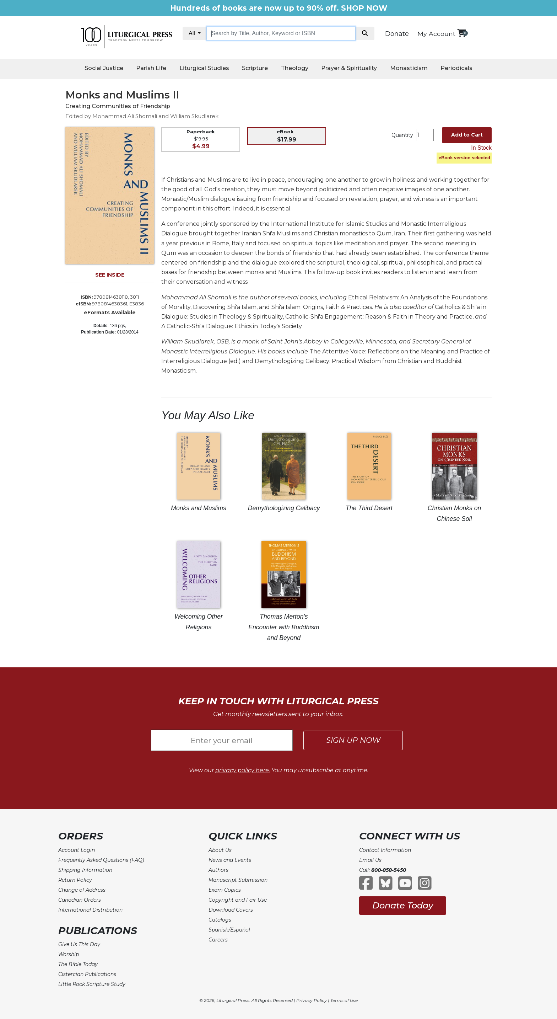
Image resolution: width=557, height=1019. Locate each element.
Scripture (255, 68)
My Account (436, 33)
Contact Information (385, 850)
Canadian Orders (79, 900)
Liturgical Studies (204, 68)
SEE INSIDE (109, 275)
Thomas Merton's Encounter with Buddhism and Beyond (283, 627)
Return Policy (75, 880)
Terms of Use (344, 1000)
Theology (294, 68)
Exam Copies (225, 890)
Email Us (370, 860)
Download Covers (231, 910)
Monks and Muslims (198, 508)
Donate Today (402, 905)
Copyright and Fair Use (238, 900)
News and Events (230, 860)
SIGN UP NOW (353, 740)
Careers (218, 940)
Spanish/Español (229, 930)
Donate (397, 34)
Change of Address (82, 890)
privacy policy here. (242, 770)
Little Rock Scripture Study (91, 984)
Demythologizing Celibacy (284, 508)
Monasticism (409, 68)
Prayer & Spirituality (349, 68)
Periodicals (456, 68)
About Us (220, 850)
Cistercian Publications (87, 974)
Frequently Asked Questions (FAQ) (101, 860)
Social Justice (104, 68)
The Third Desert (369, 508)
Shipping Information (85, 870)
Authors (218, 870)
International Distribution (90, 910)
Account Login (76, 850)
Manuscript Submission (238, 880)
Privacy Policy (311, 1000)
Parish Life (151, 68)
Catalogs (220, 920)
